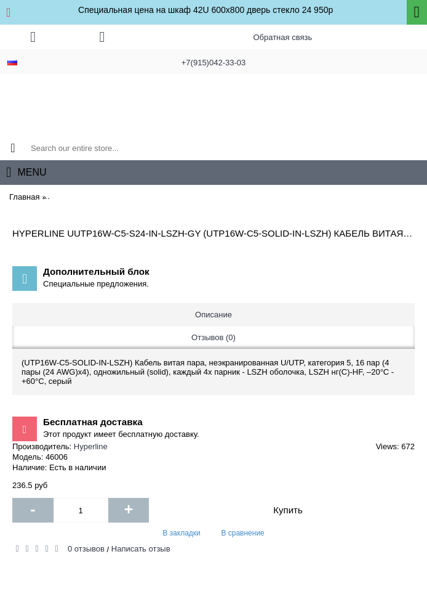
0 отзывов (86, 548)
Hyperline (91, 446)
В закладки (181, 533)
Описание (213, 314)
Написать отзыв (140, 548)
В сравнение (242, 533)
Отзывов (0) (213, 337)
